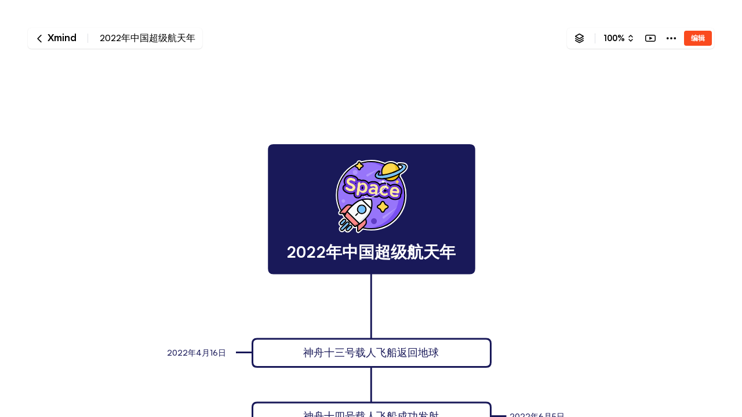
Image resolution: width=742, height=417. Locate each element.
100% (614, 38)
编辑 (698, 38)
